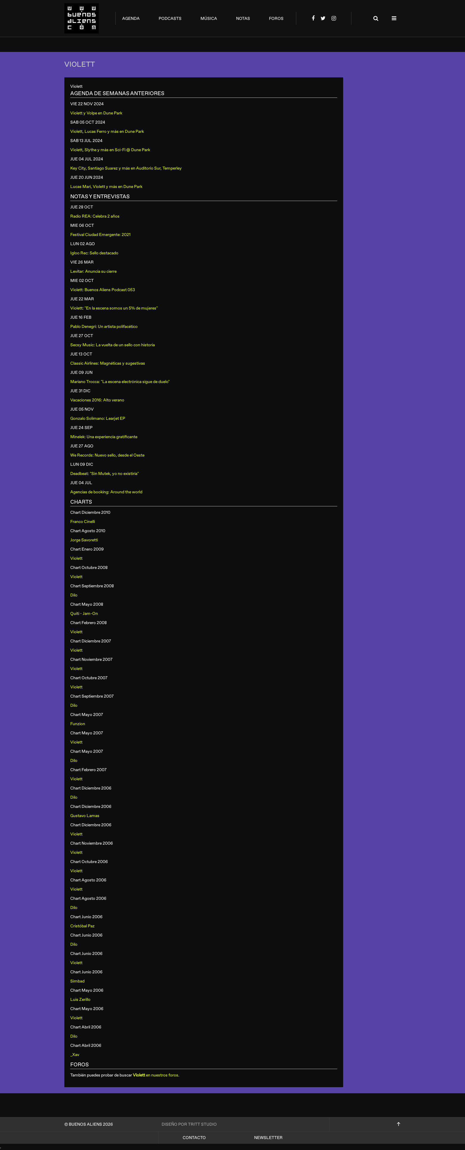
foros (276, 18)
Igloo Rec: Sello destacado (94, 253)
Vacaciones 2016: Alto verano (97, 400)
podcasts (170, 18)
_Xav (74, 1054)
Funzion (77, 723)
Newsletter (268, 1137)
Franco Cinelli (82, 521)
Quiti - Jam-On (84, 613)
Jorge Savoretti (84, 540)
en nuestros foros (155, 1075)
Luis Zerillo (80, 999)
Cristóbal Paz (82, 926)
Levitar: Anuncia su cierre (93, 271)
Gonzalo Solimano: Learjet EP (97, 418)
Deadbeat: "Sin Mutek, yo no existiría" (104, 473)
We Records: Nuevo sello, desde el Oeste (107, 455)
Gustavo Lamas (84, 815)
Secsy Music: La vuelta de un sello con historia (112, 344)
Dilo (73, 595)
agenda (131, 18)
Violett (76, 558)
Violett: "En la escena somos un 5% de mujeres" (114, 308)
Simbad (77, 981)
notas (243, 18)
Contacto (194, 1137)
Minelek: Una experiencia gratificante (103, 436)
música (208, 18)
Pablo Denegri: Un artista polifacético (104, 326)
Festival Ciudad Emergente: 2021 (100, 234)
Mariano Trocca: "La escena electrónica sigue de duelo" (120, 381)
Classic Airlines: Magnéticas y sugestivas (107, 363)
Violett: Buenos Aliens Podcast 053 (102, 289)
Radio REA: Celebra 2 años (95, 216)
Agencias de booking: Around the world (106, 492)
